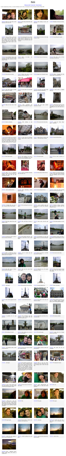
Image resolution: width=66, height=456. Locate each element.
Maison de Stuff (27, 4)
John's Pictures (38, 4)
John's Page (33, 4)
